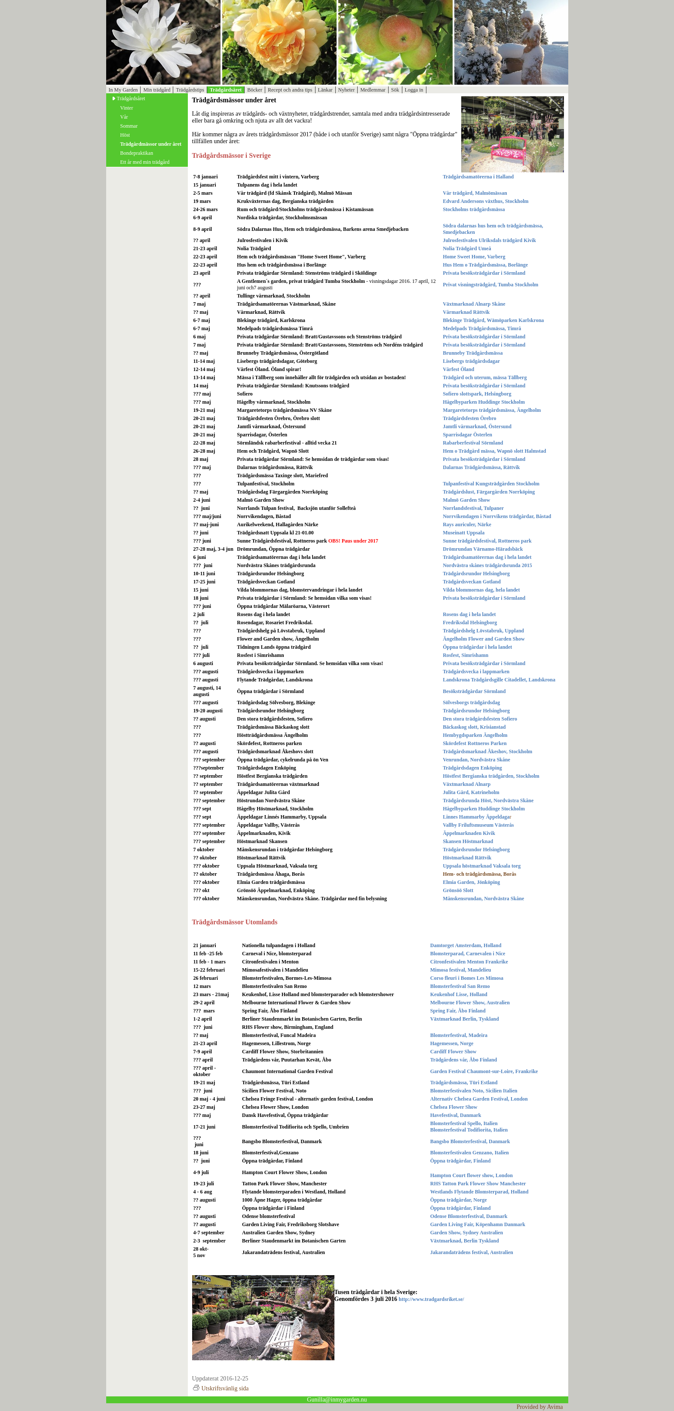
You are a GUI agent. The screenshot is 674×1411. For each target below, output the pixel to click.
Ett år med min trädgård (145, 162)
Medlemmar (373, 90)
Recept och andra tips (290, 90)
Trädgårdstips (190, 90)
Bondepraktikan (136, 153)
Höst (125, 135)
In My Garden (123, 90)
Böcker (254, 90)
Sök (395, 90)
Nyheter (346, 90)
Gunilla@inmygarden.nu (337, 1399)
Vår (124, 117)
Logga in (414, 90)
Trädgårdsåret (226, 90)
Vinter (126, 108)
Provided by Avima (540, 1407)
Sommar (129, 126)
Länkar (325, 90)
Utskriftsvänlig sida (220, 1388)
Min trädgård (156, 90)
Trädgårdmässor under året (150, 144)
